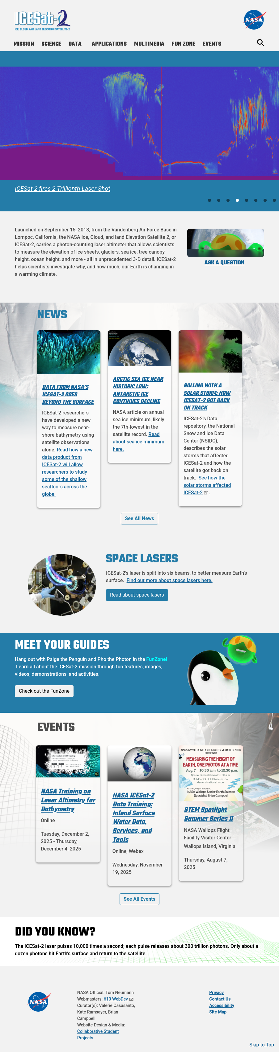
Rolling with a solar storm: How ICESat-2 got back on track (207, 397)
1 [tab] (209, 201)
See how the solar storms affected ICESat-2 (207, 485)
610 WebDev (119, 999)
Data (75, 44)
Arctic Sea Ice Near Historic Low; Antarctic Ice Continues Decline (138, 390)
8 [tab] (274, 201)
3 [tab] (228, 201)
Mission (24, 44)
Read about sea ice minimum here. (138, 441)
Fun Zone (183, 44)
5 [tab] (246, 201)
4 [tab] (237, 201)
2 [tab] (219, 201)
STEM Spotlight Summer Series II (208, 814)
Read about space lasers (137, 595)
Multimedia (149, 44)
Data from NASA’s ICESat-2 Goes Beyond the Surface (68, 395)
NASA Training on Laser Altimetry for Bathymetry (68, 800)
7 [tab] (265, 201)
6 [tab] (256, 201)
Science (51, 44)
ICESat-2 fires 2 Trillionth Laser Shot (62, 188)
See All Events (139, 899)
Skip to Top (261, 1045)
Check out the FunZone (44, 691)
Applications (109, 44)
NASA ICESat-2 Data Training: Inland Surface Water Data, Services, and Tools (133, 817)
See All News (139, 518)
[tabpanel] (139, 132)
